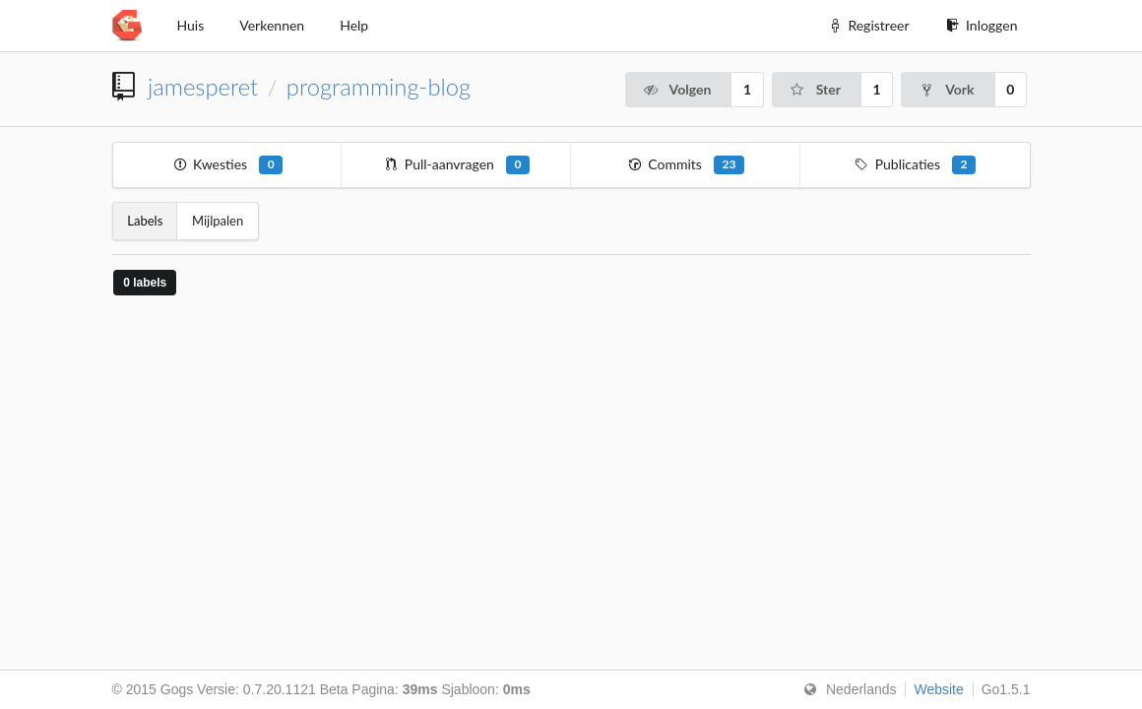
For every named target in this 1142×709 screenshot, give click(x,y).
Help (354, 25)
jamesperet (203, 86)
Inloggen (981, 25)
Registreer (868, 25)
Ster (815, 89)
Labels (144, 220)
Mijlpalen (217, 220)
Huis (191, 25)
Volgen (677, 89)
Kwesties (227, 165)
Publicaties (915, 165)
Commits (685, 165)
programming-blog (378, 86)
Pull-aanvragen (456, 165)
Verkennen (271, 25)
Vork (946, 89)
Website (938, 689)
